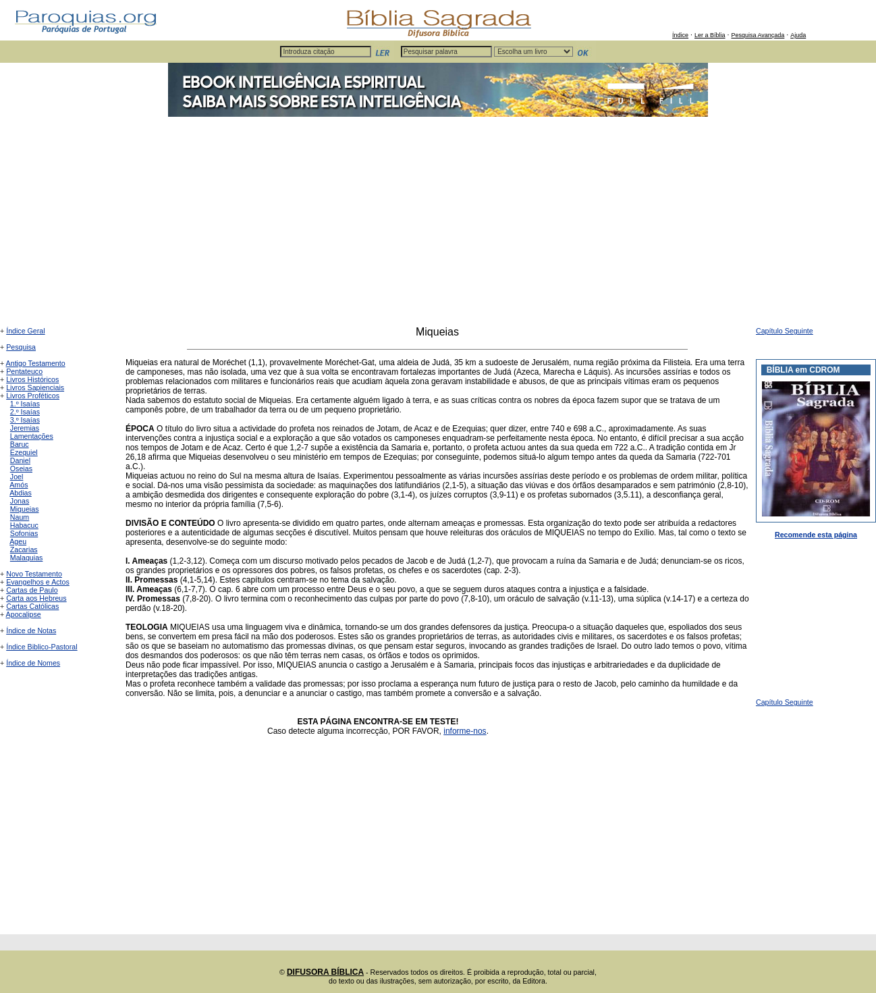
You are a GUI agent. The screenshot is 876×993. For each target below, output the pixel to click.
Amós (18, 485)
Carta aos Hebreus (36, 598)
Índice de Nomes (33, 663)
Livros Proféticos (32, 396)
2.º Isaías (25, 412)
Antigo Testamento (35, 363)
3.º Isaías (25, 420)
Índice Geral (25, 331)
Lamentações (31, 436)
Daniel (20, 460)
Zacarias (24, 549)
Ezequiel (24, 452)
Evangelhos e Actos (38, 582)
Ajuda (798, 35)
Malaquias (26, 558)
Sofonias (24, 533)
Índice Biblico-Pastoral (41, 647)
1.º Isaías (25, 404)
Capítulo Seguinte (784, 331)
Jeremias (24, 428)
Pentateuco (24, 371)
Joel (17, 477)
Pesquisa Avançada (757, 35)
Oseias (21, 468)
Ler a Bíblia (710, 35)
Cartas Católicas (32, 606)
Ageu (17, 541)
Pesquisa (21, 347)
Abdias (20, 493)
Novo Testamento (34, 574)
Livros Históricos (32, 379)
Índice (680, 35)
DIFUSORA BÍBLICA (325, 972)
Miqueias (24, 509)
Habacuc (24, 525)
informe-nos (464, 731)
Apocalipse (23, 614)
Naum (19, 517)
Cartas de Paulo (31, 590)
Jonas (19, 501)
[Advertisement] (438, 224)
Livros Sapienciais (35, 387)
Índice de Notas (31, 630)
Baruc (19, 444)
